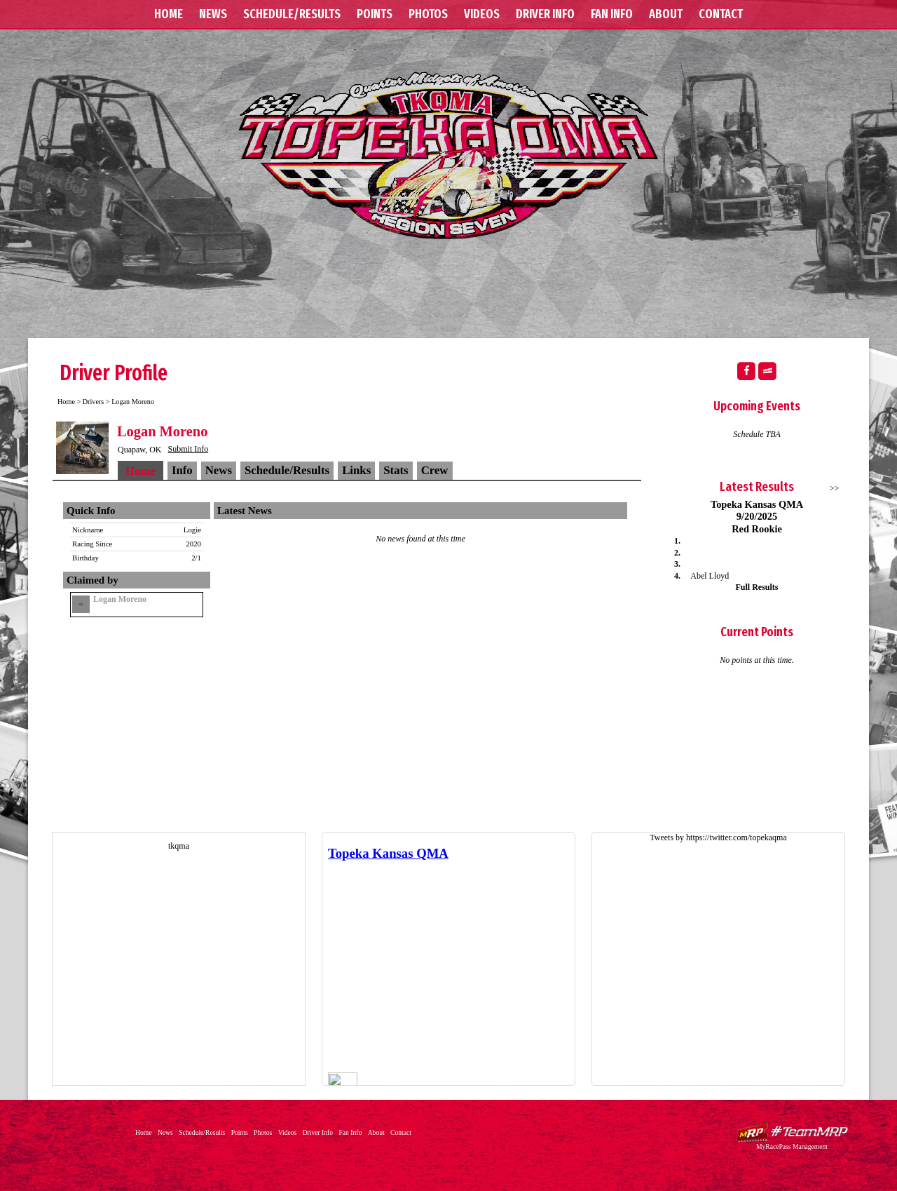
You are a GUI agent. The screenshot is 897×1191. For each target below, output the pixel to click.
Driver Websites (792, 1132)
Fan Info (612, 14)
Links (356, 470)
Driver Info (545, 14)
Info (182, 470)
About (666, 14)
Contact (721, 14)
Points (374, 14)
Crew (434, 470)
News (213, 14)
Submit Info (188, 449)
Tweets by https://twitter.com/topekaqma (718, 837)
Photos (428, 14)
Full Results (756, 587)
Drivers (93, 401)
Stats (395, 470)
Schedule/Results (292, 14)
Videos (482, 14)
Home (168, 14)
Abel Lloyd (709, 576)
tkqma (178, 846)
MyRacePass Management (792, 1146)
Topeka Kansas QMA (448, 155)
